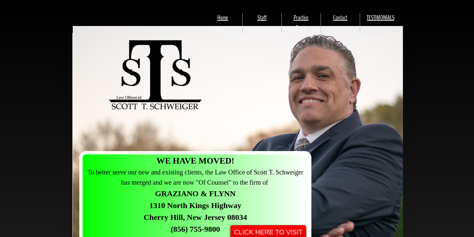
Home (222, 17)
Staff (262, 17)
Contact (340, 17)
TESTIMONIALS (380, 17)
